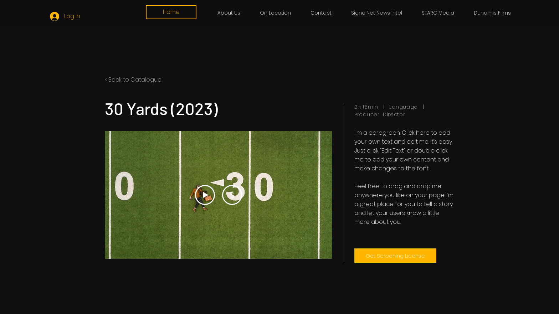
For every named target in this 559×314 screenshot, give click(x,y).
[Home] (171, 12)
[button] (438, 12)
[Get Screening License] (395, 255)
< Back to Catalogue (133, 80)
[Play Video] (205, 195)
